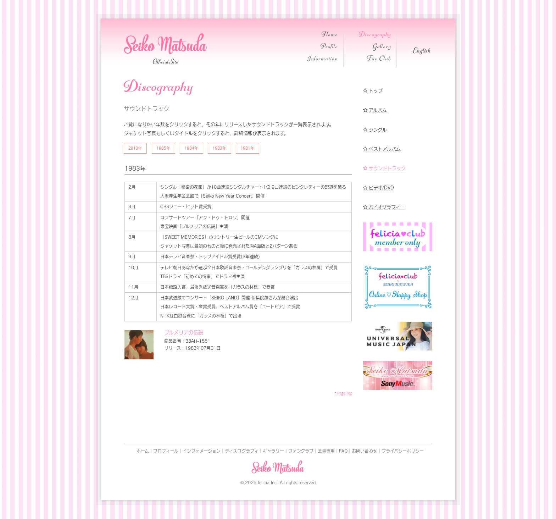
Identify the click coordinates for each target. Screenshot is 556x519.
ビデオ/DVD (378, 188)
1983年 (219, 148)
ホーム (143, 451)
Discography (375, 35)
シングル (375, 129)
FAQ (343, 451)
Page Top (343, 393)
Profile (329, 47)
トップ (373, 90)
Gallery (382, 47)
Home (330, 35)
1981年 (247, 148)
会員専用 (326, 451)
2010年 (135, 148)
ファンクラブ (300, 451)
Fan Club (379, 59)
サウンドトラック (384, 168)
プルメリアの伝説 (183, 332)
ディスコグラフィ (241, 451)
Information (322, 59)
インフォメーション (202, 451)
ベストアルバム (382, 149)
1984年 (191, 148)
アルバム (375, 110)
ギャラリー (273, 451)
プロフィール (165, 451)
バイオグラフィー (384, 207)
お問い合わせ (364, 451)
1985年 (163, 148)
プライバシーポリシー (403, 451)
